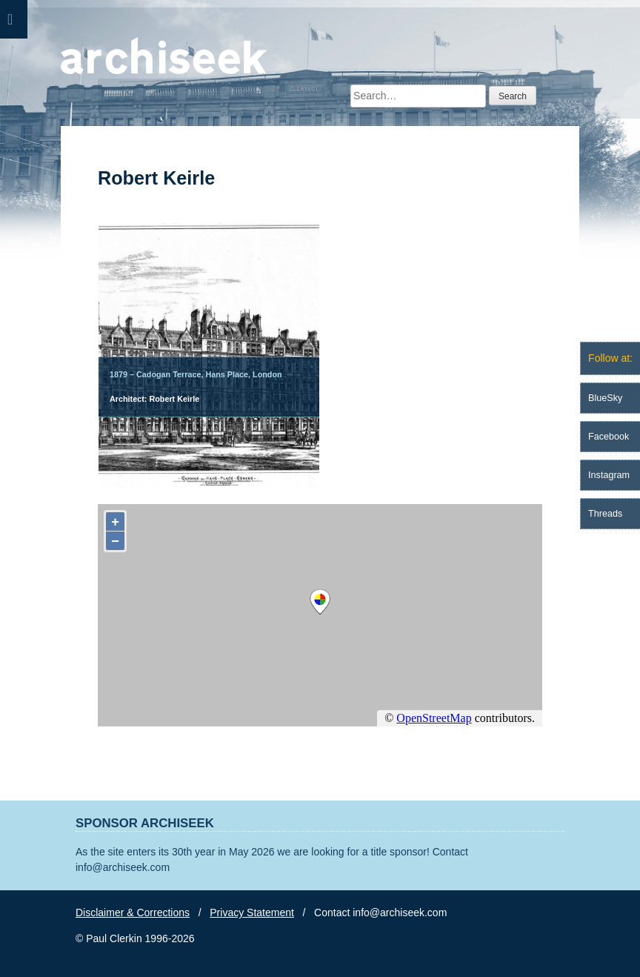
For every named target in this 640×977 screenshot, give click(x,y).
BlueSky (605, 398)
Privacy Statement (252, 912)
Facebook (608, 436)
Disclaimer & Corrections (133, 912)
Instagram (609, 475)
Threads (605, 514)
